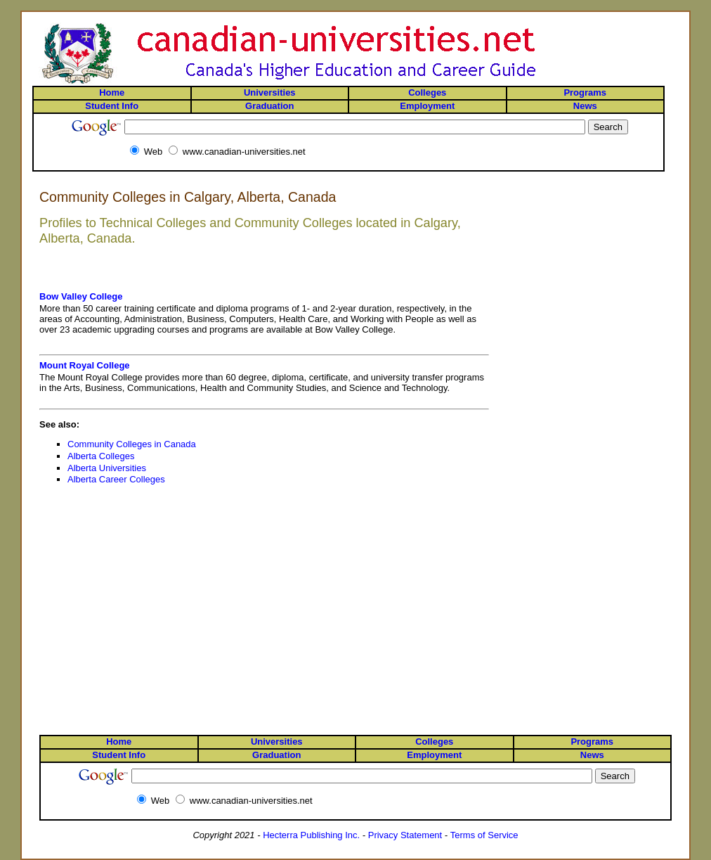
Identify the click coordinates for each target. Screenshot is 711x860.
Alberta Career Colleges (116, 479)
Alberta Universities (106, 468)
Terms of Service (484, 835)
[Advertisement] (615, 240)
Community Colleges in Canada (131, 444)
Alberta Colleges (100, 456)
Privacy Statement (405, 835)
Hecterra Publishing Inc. (311, 835)
